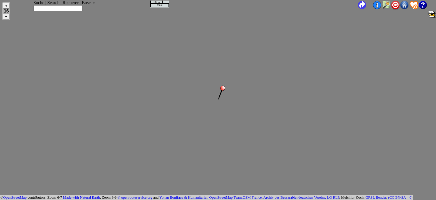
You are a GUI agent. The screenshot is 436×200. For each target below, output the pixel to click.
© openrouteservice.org (134, 197)
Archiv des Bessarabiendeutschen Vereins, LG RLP (301, 197)
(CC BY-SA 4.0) (400, 197)
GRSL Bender (375, 197)
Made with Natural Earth (81, 197)
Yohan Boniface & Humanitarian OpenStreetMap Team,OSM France (210, 197)
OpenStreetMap (14, 197)
